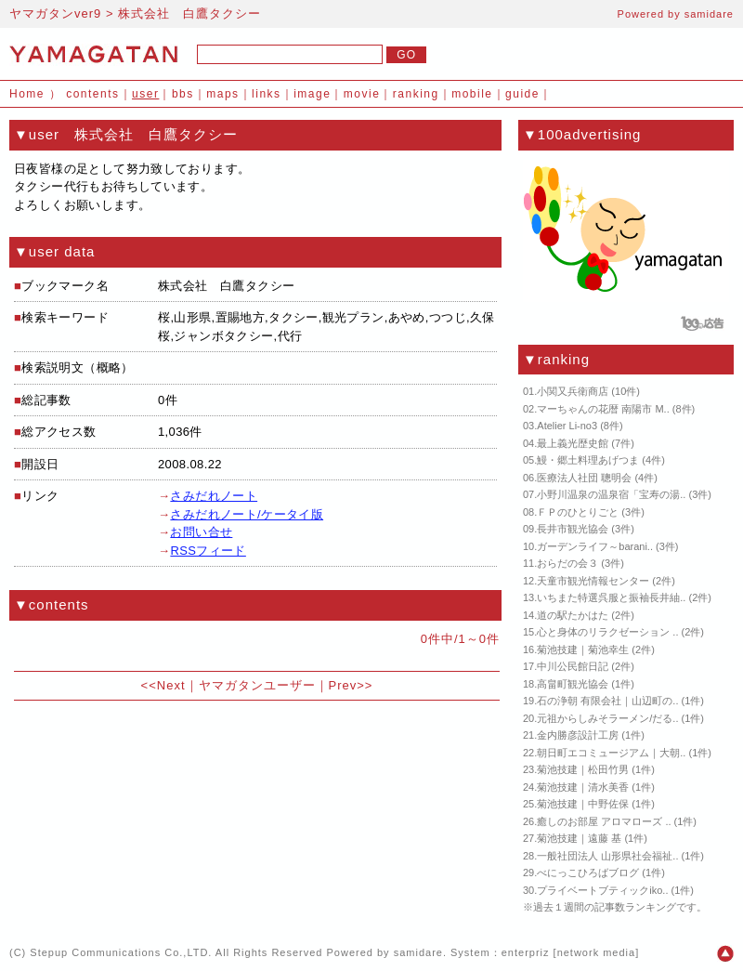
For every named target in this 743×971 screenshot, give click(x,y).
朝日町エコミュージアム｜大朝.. (611, 752)
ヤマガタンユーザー (257, 685)
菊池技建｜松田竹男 (583, 769)
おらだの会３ (567, 563)
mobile (471, 93)
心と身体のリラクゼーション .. (607, 631)
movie (362, 93)
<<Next (163, 685)
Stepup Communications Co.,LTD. (121, 952)
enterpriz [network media (568, 952)
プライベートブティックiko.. (602, 890)
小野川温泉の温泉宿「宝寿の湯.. (611, 494)
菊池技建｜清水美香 (583, 787)
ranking (416, 93)
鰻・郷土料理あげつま (588, 460)
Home (27, 93)
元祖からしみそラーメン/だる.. (607, 718)
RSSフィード (207, 551)
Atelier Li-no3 (567, 425)
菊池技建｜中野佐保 (583, 803)
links (266, 93)
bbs (183, 93)
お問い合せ (201, 532)
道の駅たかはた (572, 615)
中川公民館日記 (572, 666)
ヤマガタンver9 (55, 13)
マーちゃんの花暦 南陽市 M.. (603, 408)
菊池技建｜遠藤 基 (579, 838)
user (145, 93)
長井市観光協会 (572, 528)
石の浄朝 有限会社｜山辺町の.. (607, 700)
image (312, 93)
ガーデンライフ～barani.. (595, 546)
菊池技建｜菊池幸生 (583, 649)
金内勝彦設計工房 (578, 735)
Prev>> (351, 685)
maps (222, 93)
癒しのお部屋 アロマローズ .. (604, 821)
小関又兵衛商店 (572, 391)
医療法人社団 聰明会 (584, 477)
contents (92, 93)
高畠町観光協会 (572, 683)
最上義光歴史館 (572, 443)
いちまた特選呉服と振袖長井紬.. (611, 597)
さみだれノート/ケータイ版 (246, 514)
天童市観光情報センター (593, 580)
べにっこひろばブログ (588, 872)
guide (522, 93)
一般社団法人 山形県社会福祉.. (607, 855)
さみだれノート (213, 496)
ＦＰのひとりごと (578, 512)
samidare (709, 14)
